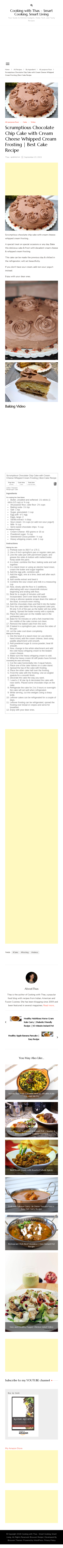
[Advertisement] (31, 43)
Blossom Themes (15, 1540)
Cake (25, 122)
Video (33, 122)
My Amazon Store (13, 1448)
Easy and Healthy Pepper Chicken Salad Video (31, 1327)
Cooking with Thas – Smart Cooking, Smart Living (31, 12)
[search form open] (31, 5)
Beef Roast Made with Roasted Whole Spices (31, 1170)
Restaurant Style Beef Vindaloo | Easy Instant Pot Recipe (31, 1245)
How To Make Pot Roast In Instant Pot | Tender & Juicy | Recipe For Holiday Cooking (31, 1132)
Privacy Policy (49, 1540)
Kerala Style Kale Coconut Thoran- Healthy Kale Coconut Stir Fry (31, 1094)
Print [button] (55, 484)
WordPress (38, 1540)
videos (35, 952)
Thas (7, 157)
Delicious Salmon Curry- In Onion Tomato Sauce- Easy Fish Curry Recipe (31, 1207)
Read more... (49, 1005)
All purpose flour (12, 122)
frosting (25, 952)
